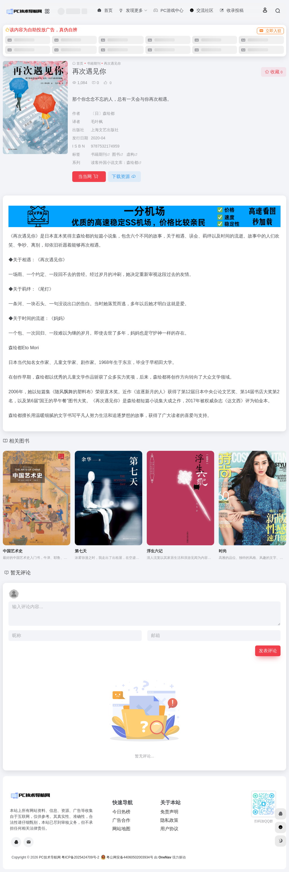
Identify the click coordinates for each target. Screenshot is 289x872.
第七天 (81, 551)
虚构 (130, 154)
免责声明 (169, 811)
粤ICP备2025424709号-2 (80, 857)
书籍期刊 (93, 63)
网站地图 (121, 828)
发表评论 (268, 650)
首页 (79, 63)
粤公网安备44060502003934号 (129, 857)
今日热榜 (121, 811)
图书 (116, 154)
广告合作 (121, 820)
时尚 (223, 551)
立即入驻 (270, 30)
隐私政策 (169, 820)
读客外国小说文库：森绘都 (114, 162)
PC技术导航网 (50, 857)
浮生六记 (155, 551)
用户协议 (169, 828)
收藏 (274, 71)
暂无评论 (20, 573)
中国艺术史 (13, 551)
